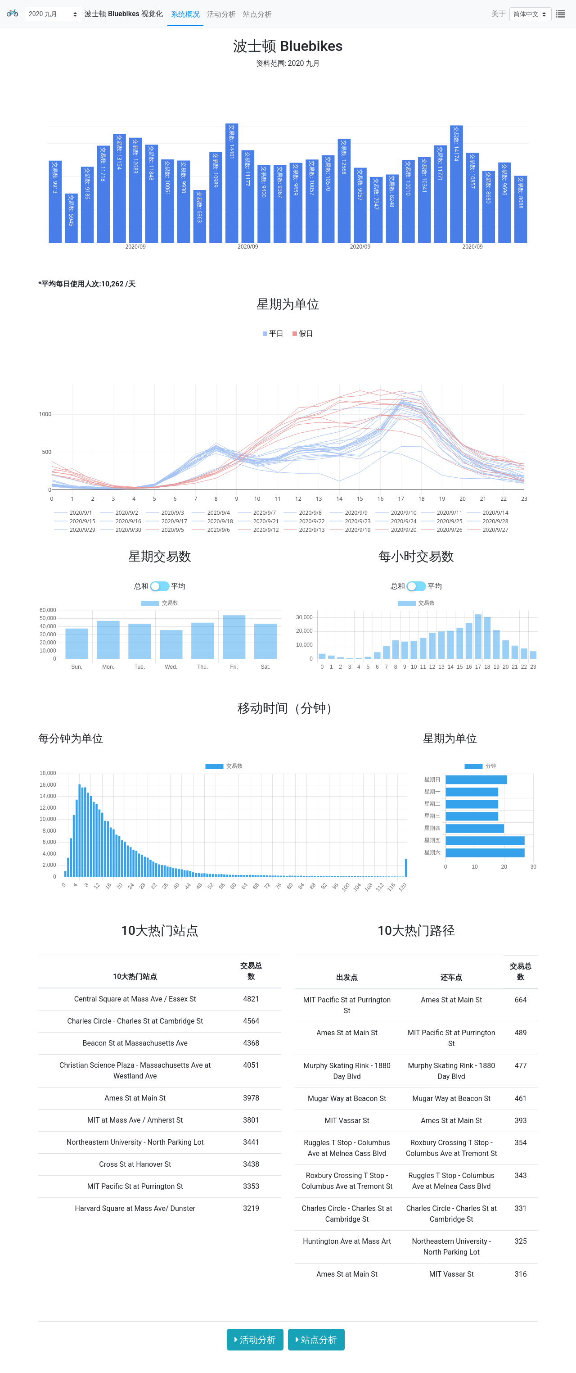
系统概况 (185, 14)
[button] (273, 333)
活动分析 (221, 14)
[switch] (160, 586)
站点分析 (257, 14)
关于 (498, 13)
